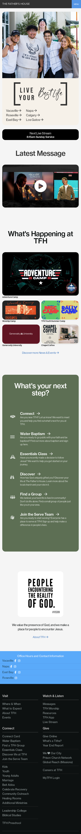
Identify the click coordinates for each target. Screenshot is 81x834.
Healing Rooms (11, 798)
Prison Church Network (57, 757)
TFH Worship (51, 708)
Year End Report (53, 745)
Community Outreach (15, 793)
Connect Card (11, 736)
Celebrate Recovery (14, 789)
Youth (5, 771)
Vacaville (13, 110)
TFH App (48, 717)
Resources (49, 713)
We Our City (52, 753)
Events (6, 717)
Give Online (50, 736)
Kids (5, 766)
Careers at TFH (52, 770)
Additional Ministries (14, 803)
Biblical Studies (11, 815)
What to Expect (11, 708)
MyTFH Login (51, 777)
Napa (31, 110)
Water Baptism (11, 740)
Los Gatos (34, 120)
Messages (49, 704)
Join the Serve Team (15, 759)
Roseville (13, 115)
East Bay (13, 120)
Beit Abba (8, 784)
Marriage (8, 780)
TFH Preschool (11, 823)
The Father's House (16, 4)
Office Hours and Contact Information (40, 656)
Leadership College (14, 810)
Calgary (33, 115)
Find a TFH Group (13, 745)
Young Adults (10, 775)
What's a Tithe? (52, 740)
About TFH (40, 637)
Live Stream (50, 722)
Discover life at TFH (14, 754)
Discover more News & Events (40, 352)
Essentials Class (12, 749)
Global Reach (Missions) (58, 762)
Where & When (11, 704)
